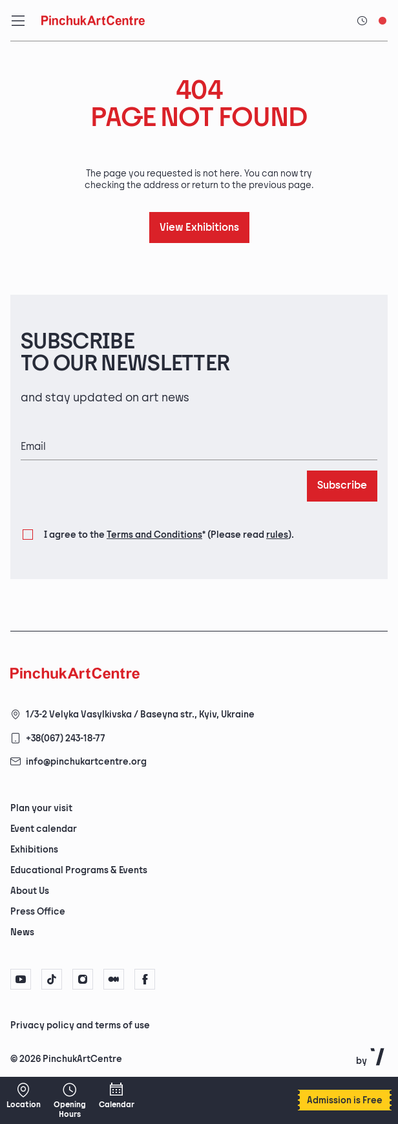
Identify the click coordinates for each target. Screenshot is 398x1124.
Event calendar (43, 828)
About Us (29, 890)
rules (277, 534)
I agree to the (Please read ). (169, 535)
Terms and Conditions (154, 534)
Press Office (37, 911)
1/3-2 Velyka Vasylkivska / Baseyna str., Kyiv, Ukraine (140, 714)
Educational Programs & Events (78, 870)
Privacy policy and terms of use (80, 1025)
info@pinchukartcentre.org (86, 761)
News (22, 932)
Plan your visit (41, 808)
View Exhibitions (199, 228)
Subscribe (342, 486)
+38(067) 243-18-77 (65, 738)
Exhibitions (34, 849)
